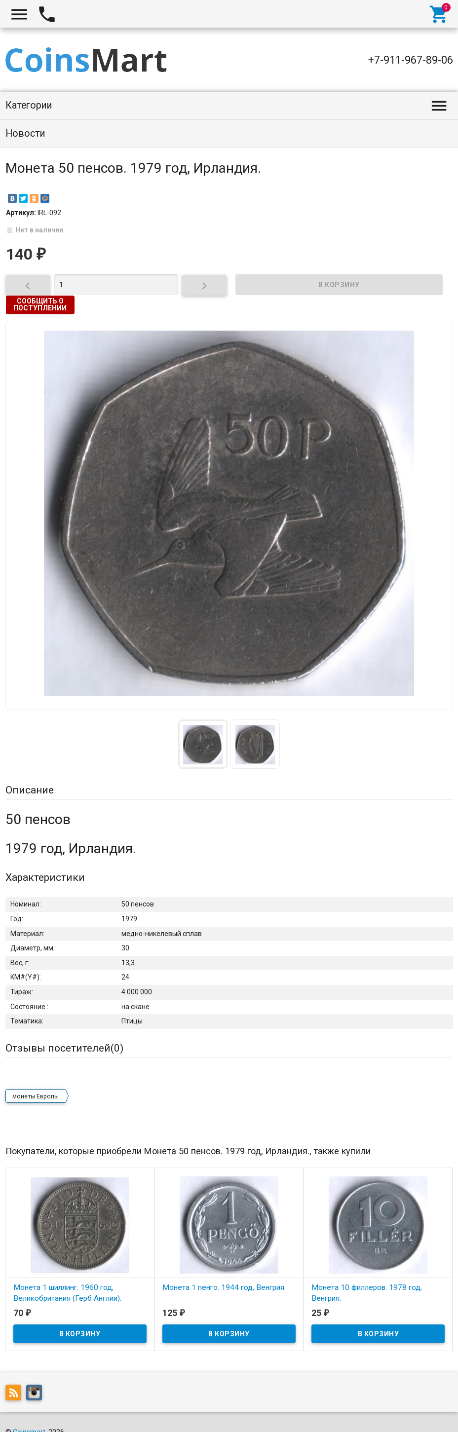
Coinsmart (29, 1413)
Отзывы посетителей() (64, 1048)
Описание (29, 790)
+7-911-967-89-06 (410, 60)
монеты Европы (35, 1077)
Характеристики (45, 877)
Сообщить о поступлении (40, 304)
